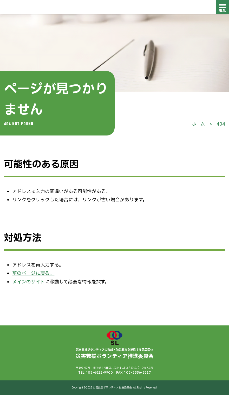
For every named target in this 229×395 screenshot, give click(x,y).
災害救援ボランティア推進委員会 (35, 7)
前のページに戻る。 (33, 273)
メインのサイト (28, 282)
